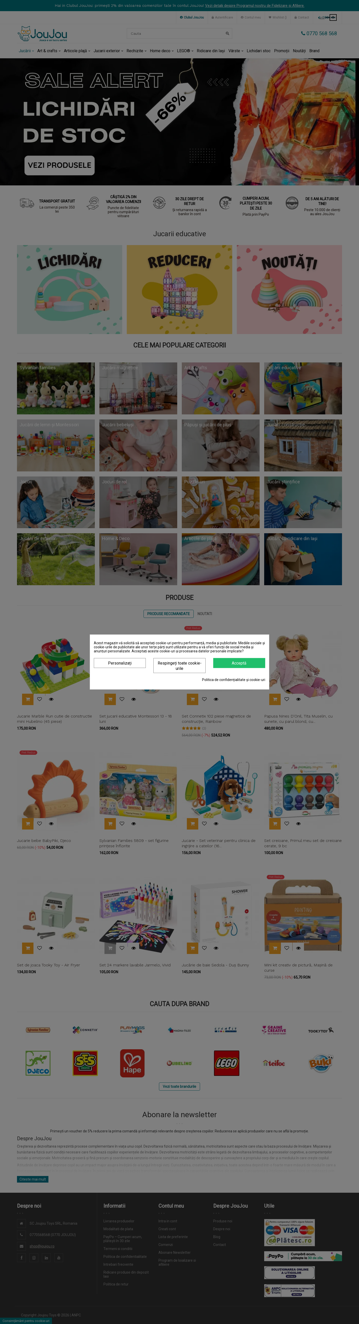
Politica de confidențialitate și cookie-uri (233, 680)
